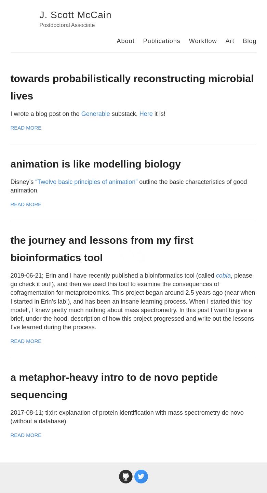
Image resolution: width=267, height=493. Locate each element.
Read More (26, 128)
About (126, 41)
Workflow (203, 41)
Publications (162, 41)
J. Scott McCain (76, 15)
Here (146, 113)
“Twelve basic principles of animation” (86, 181)
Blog (249, 41)
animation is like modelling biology (96, 164)
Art (229, 41)
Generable (95, 113)
